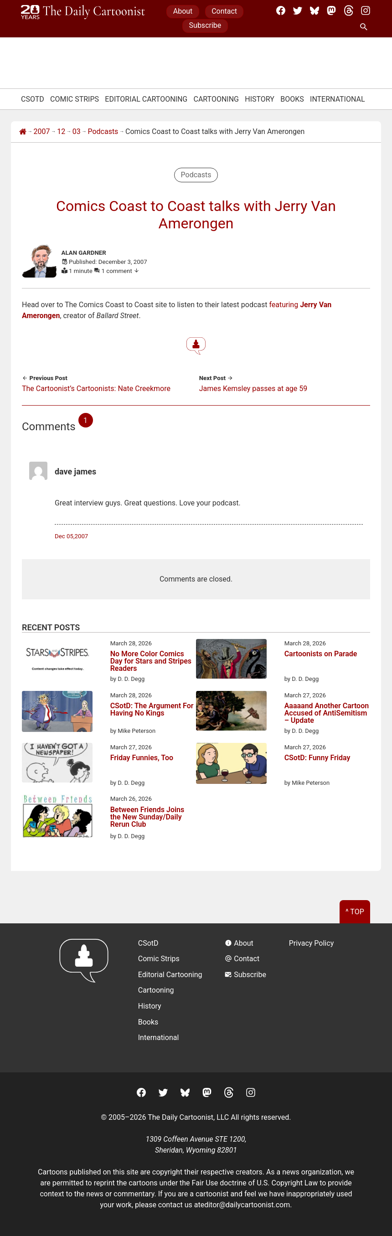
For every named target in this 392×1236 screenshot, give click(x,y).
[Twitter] (297, 10)
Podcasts (103, 131)
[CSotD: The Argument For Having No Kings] (57, 713)
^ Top (355, 911)
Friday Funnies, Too (141, 758)
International (337, 99)
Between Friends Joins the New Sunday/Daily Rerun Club (147, 817)
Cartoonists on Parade (320, 654)
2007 (42, 131)
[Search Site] (365, 27)
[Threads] (348, 10)
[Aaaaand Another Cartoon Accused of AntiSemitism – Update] (231, 712)
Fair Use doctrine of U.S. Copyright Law (255, 1183)
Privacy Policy (311, 943)
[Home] (22, 131)
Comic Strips (74, 99)
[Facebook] (280, 10)
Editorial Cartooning (146, 99)
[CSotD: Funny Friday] (231, 765)
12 (61, 131)
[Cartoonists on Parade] (231, 660)
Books (292, 99)
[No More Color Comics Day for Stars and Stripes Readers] (57, 660)
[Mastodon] (331, 10)
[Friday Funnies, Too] (57, 764)
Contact (224, 11)
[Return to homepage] (86, 998)
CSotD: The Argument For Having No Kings (152, 709)
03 (76, 131)
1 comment (121, 271)
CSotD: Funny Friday (317, 758)
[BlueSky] (314, 10)
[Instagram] (365, 10)
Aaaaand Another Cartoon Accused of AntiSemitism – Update (326, 713)
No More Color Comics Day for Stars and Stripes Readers (150, 661)
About (183, 11)
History (259, 99)
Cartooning (216, 99)
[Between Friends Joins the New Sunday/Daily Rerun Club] (57, 817)
